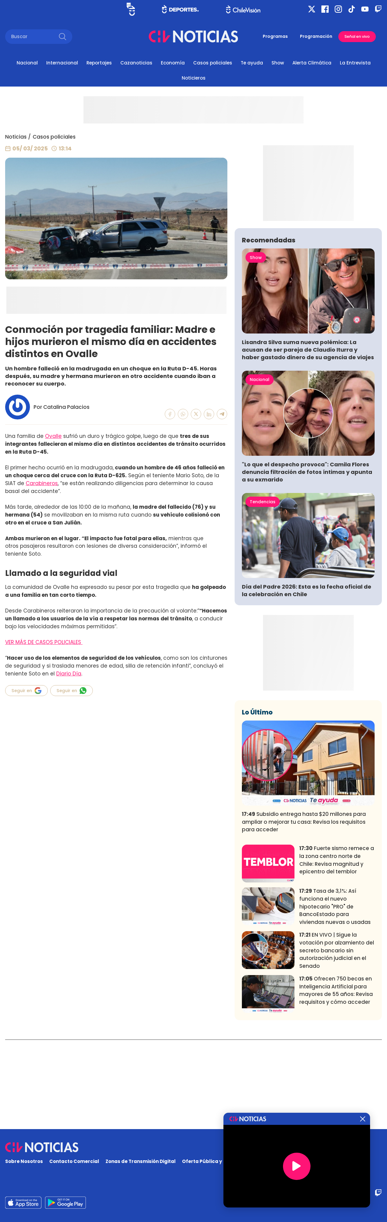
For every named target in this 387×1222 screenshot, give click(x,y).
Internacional (62, 63)
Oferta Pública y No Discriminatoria (225, 1161)
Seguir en (26, 691)
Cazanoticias (136, 63)
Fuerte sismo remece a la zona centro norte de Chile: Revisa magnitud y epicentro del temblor (336, 949)
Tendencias (262, 591)
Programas (275, 36)
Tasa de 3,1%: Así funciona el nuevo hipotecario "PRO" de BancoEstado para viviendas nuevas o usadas (335, 996)
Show (278, 63)
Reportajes (99, 63)
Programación (316, 36)
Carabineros (42, 483)
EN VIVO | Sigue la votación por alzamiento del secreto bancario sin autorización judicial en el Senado (336, 1040)
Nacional (27, 63)
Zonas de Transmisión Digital (141, 1161)
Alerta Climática (311, 63)
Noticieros (194, 78)
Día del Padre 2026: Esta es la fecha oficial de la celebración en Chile (306, 680)
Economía (173, 63)
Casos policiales (212, 63)
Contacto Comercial (74, 1161)
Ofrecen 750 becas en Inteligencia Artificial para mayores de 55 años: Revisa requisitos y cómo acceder (336, 1080)
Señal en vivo (357, 36)
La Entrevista (355, 63)
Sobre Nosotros (24, 1161)
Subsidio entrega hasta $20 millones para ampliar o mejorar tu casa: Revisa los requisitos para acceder (304, 911)
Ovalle (53, 436)
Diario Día (68, 673)
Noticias (16, 136)
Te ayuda (252, 63)
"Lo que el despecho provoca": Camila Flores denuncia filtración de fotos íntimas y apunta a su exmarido (307, 561)
